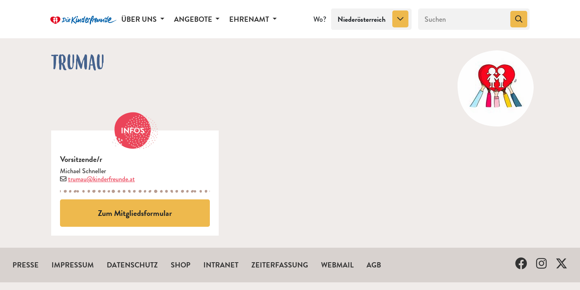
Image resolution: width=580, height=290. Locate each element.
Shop (181, 264)
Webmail (337, 264)
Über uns (139, 19)
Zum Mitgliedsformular (135, 213)
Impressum (73, 264)
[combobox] (371, 19)
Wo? (319, 19)
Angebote (194, 19)
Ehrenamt (250, 19)
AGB (374, 264)
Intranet (220, 264)
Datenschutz (132, 264)
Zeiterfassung (279, 264)
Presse (25, 264)
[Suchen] (463, 19)
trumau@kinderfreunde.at (101, 179)
